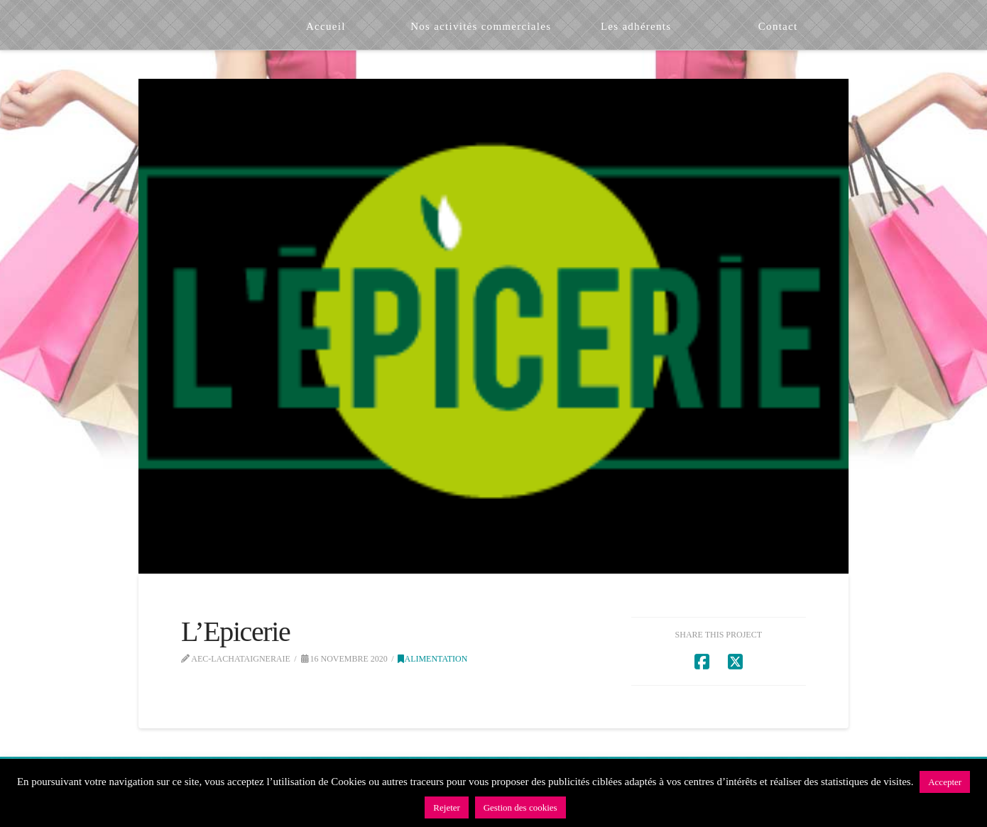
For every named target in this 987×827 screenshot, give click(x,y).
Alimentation (432, 659)
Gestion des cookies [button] (520, 807)
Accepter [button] (944, 782)
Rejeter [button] (446, 807)
